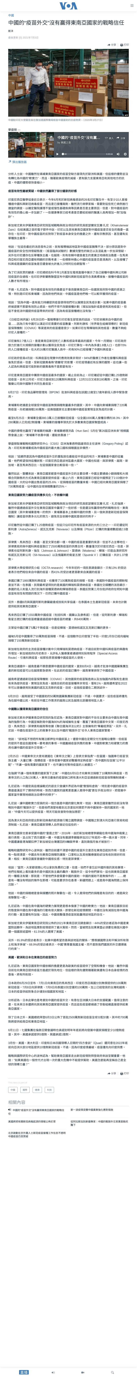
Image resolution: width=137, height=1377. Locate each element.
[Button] (112, 45)
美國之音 (66, 142)
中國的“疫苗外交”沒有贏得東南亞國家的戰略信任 (96, 138)
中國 (11, 15)
